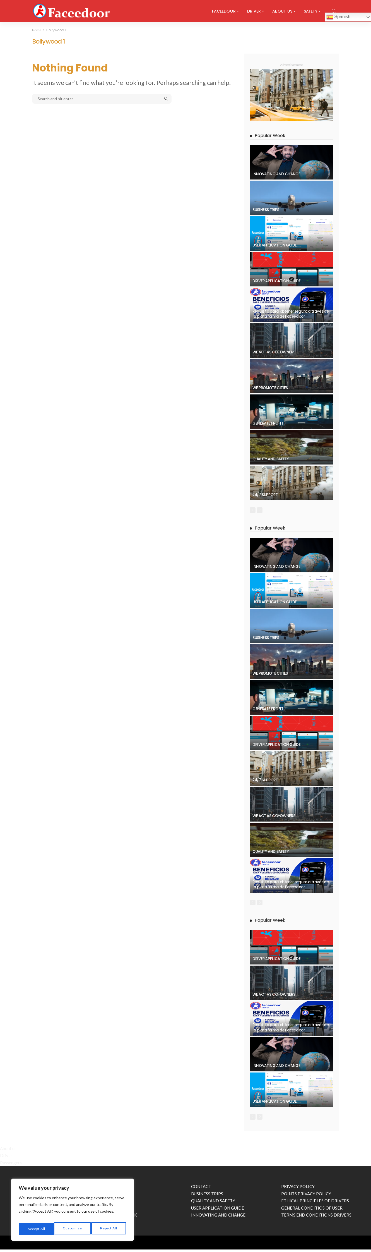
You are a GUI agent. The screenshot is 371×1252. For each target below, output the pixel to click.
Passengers (11, 1165)
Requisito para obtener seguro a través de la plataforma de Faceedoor (290, 314)
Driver (6, 1157)
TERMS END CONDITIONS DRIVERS (316, 1217)
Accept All (108, 1228)
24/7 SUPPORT (265, 494)
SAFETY (310, 11)
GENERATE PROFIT (267, 423)
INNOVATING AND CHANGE (276, 174)
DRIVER (254, 11)
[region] (72, 1211)
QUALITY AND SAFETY (270, 459)
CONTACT (201, 1188)
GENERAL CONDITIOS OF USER (312, 1210)
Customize (36, 1228)
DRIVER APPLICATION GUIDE (276, 281)
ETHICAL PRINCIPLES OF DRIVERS (315, 1203)
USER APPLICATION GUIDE (274, 245)
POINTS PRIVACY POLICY (306, 1196)
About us (8, 1150)
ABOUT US (282, 11)
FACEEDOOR (224, 11)
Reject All (73, 1228)
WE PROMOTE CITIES (270, 388)
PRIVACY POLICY (298, 1188)
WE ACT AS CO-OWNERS (273, 352)
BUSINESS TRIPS (265, 209)
